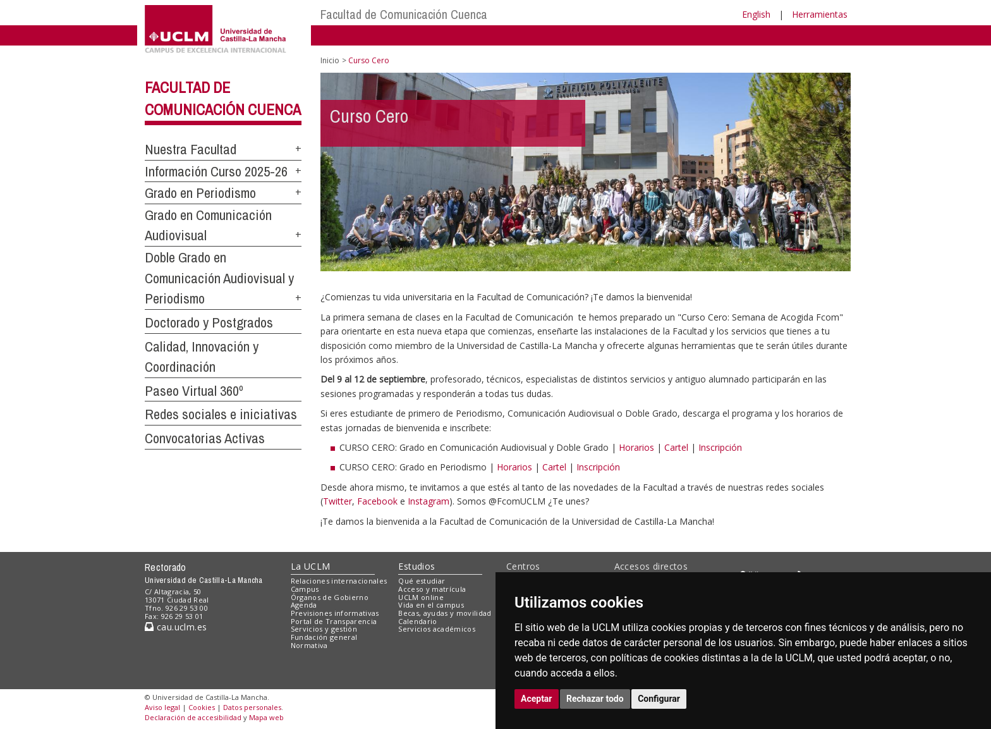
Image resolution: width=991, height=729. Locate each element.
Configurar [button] (659, 699)
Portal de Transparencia (334, 621)
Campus (305, 589)
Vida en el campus (431, 605)
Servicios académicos (436, 629)
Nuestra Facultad (190, 149)
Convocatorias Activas (205, 438)
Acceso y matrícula (432, 589)
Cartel (676, 447)
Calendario (417, 621)
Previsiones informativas (335, 613)
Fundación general (324, 637)
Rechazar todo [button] (595, 699)
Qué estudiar (421, 580)
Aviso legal (162, 707)
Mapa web (266, 717)
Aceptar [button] (536, 699)
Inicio (329, 60)
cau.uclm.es (176, 627)
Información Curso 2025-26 (216, 171)
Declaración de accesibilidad (193, 717)
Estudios (416, 566)
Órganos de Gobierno (329, 597)
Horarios (636, 447)
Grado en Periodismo (200, 192)
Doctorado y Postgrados (209, 322)
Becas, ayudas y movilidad (444, 613)
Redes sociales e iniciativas (221, 414)
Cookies (201, 707)
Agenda (304, 605)
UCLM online (421, 597)
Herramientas (820, 14)
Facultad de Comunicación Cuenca (403, 14)
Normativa (309, 645)
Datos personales (252, 707)
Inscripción (720, 447)
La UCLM (311, 566)
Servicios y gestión (324, 629)
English (756, 14)
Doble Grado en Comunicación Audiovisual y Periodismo (219, 278)
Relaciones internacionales (339, 580)
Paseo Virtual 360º (194, 390)
